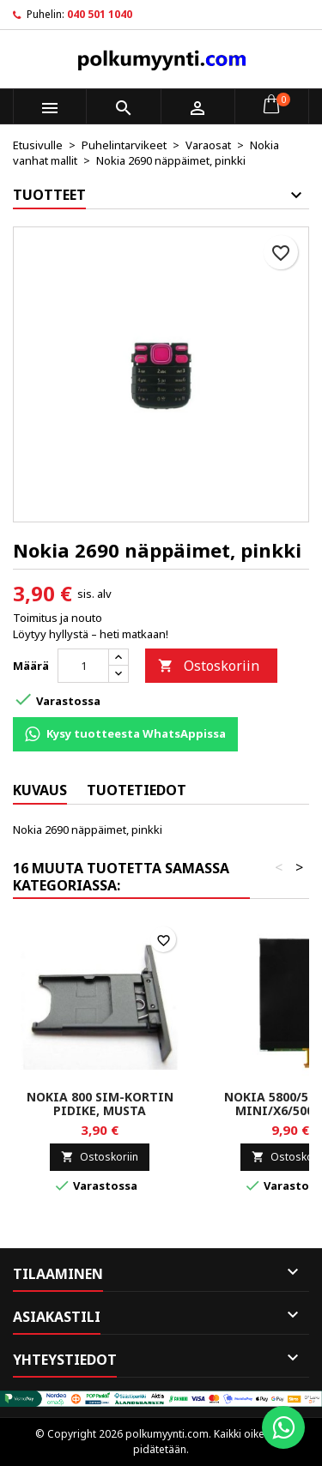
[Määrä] (83, 666)
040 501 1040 (99, 14)
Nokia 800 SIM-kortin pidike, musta (100, 1104)
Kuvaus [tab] (40, 790)
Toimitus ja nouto (57, 617)
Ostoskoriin (208, 665)
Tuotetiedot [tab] (136, 790)
